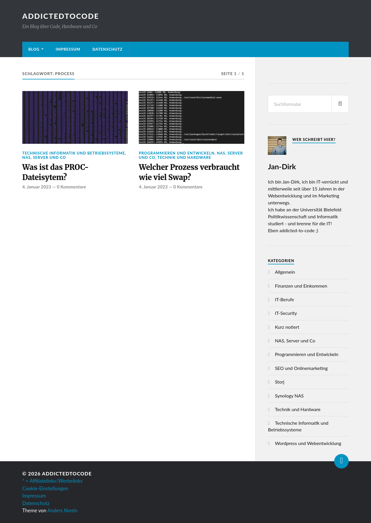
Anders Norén (63, 510)
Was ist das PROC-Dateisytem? (55, 172)
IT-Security (286, 313)
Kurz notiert (287, 327)
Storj (279, 381)
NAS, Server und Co (44, 157)
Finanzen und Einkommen (301, 285)
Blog (34, 49)
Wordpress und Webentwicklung (308, 443)
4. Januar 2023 (36, 186)
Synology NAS (289, 395)
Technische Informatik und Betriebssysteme (73, 153)
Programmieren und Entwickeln (176, 153)
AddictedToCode (60, 16)
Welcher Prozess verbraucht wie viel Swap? (189, 172)
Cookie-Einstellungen (45, 488)
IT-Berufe (284, 299)
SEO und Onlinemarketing (301, 368)
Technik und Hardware (184, 157)
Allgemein (285, 272)
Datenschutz (107, 49)
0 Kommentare (71, 186)
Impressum (68, 49)
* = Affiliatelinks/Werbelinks (52, 481)
